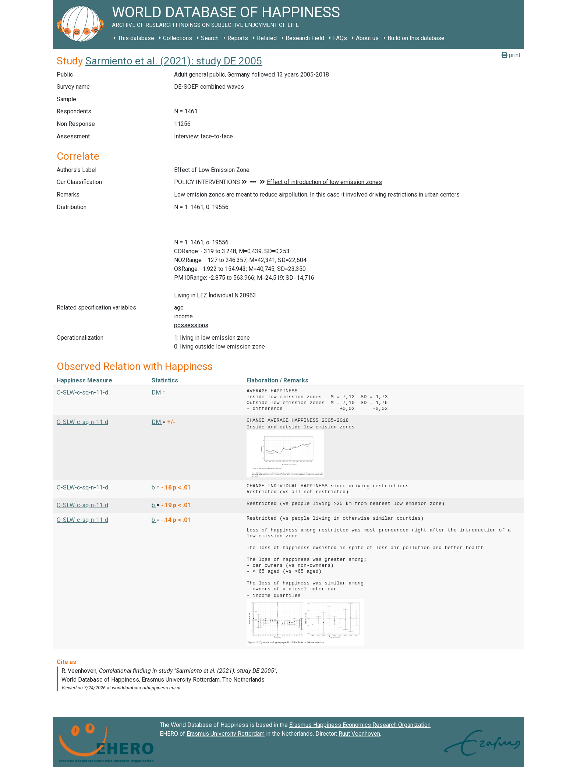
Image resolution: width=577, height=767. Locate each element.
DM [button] (157, 392)
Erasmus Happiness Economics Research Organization (360, 723)
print (511, 55)
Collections (177, 38)
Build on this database (416, 38)
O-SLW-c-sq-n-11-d (82, 392)
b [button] (154, 486)
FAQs (340, 38)
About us (367, 38)
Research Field (305, 38)
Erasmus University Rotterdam (226, 732)
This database (136, 38)
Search (210, 38)
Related (267, 38)
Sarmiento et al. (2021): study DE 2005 (173, 61)
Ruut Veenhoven (359, 732)
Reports (237, 38)
